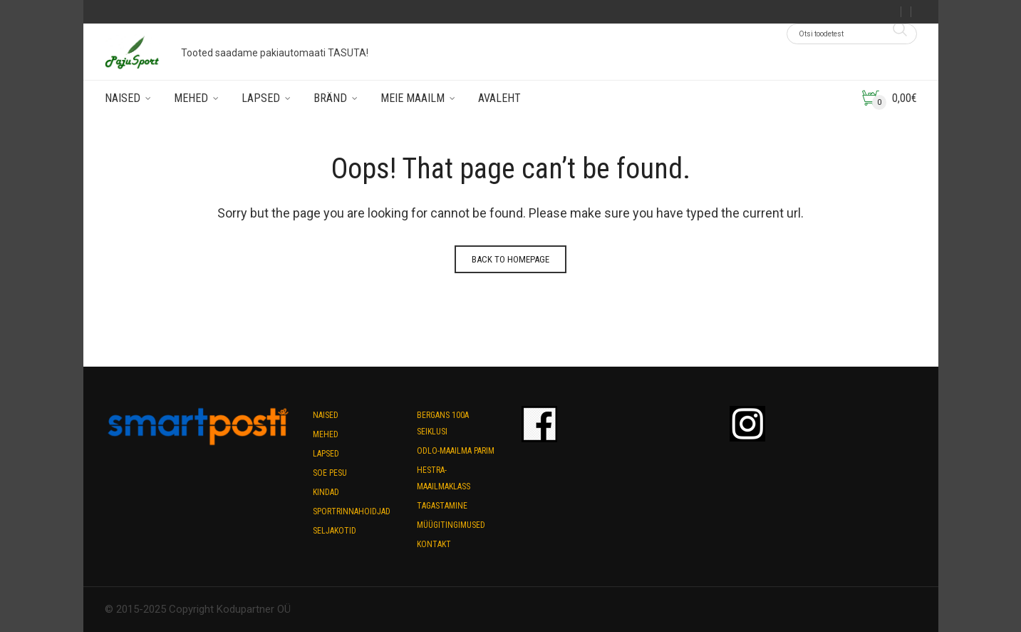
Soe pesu (330, 473)
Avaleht (499, 98)
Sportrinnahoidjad (351, 511)
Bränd (330, 98)
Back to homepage (510, 259)
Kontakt (434, 544)
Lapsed (261, 98)
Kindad (326, 492)
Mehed (191, 98)
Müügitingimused (451, 525)
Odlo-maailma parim (455, 451)
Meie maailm (412, 98)
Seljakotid (334, 531)
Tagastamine (442, 506)
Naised (122, 98)
